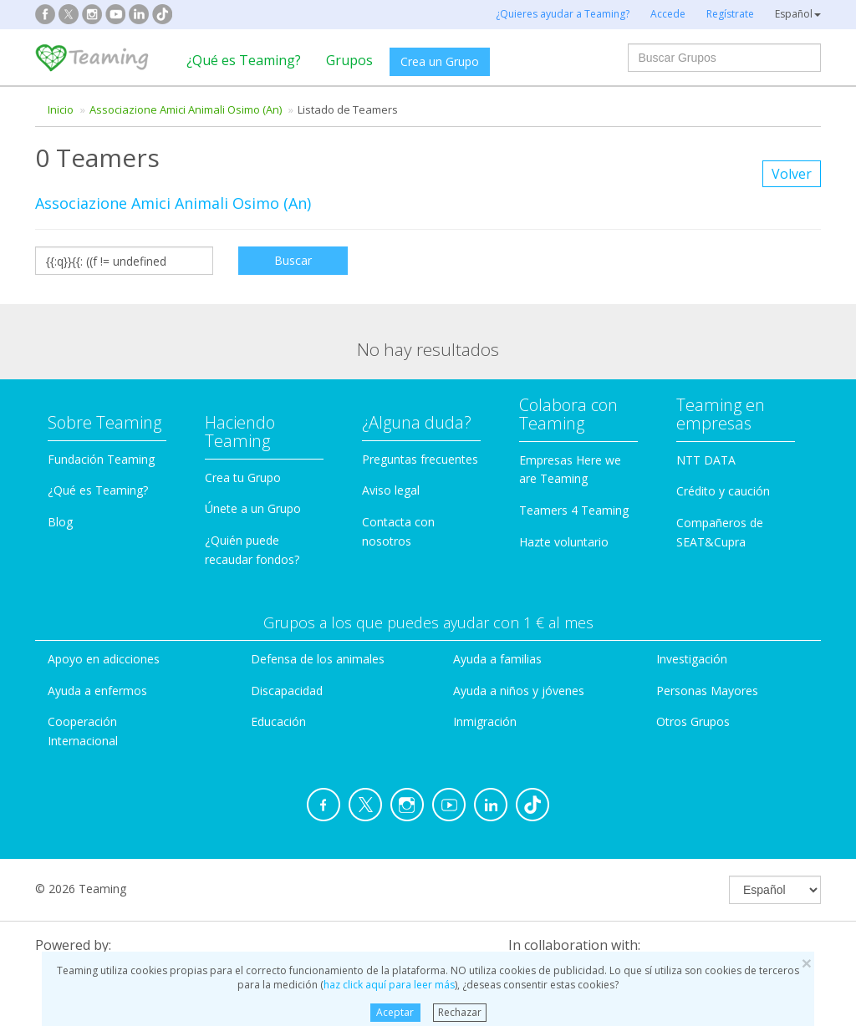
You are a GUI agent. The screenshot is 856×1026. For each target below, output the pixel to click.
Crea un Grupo (439, 61)
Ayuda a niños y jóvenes (518, 690)
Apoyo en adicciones (104, 659)
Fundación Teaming (101, 459)
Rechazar (460, 1012)
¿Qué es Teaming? (243, 60)
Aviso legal (391, 490)
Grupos (349, 60)
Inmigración (485, 721)
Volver (792, 174)
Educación (278, 721)
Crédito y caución (723, 491)
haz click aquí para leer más (389, 985)
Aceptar (395, 1012)
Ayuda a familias (497, 659)
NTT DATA (706, 460)
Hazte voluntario (564, 542)
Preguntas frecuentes (420, 459)
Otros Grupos (693, 721)
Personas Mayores (707, 690)
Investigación (691, 659)
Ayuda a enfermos (97, 690)
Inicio (61, 109)
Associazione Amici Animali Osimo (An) (185, 109)
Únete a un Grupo (253, 508)
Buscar (293, 260)
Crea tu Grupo (243, 477)
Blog (60, 522)
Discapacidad (287, 690)
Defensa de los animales (318, 659)
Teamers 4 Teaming (574, 510)
